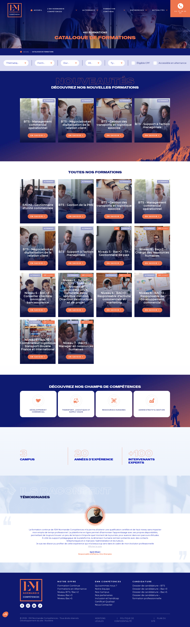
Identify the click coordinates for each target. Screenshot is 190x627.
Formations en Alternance (72, 589)
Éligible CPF (143, 63)
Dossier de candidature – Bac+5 (150, 592)
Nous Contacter (103, 604)
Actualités (158, 10)
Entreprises (137, 10)
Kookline (49, 620)
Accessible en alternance (172, 63)
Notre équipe (102, 589)
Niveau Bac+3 (64, 595)
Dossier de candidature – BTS (149, 585)
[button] (5, 614)
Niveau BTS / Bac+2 (68, 592)
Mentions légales (100, 619)
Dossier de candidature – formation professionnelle (147, 597)
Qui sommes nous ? (106, 585)
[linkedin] (34, 606)
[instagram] (28, 606)
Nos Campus (102, 592)
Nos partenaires (104, 595)
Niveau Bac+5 (64, 598)
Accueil (38, 10)
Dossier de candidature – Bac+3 (150, 589)
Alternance (88, 10)
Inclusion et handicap (107, 598)
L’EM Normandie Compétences (55, 10)
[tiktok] (40, 606)
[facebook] (22, 606)
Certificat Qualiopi (105, 601)
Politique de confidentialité (124, 619)
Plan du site (158, 619)
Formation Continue (109, 10)
